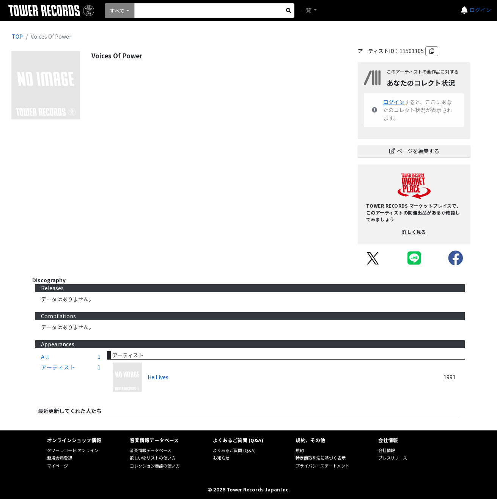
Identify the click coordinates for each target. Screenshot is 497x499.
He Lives (158, 377)
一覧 (306, 10)
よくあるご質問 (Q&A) (234, 450)
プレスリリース (392, 458)
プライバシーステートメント (322, 466)
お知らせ (221, 458)
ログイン (480, 10)
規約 (300, 450)
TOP (17, 36)
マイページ (57, 466)
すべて (117, 10)
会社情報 (386, 450)
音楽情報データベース (150, 450)
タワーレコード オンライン (72, 450)
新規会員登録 (59, 458)
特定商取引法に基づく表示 (321, 458)
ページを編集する (414, 151)
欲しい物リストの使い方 (153, 458)
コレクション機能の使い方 (155, 466)
